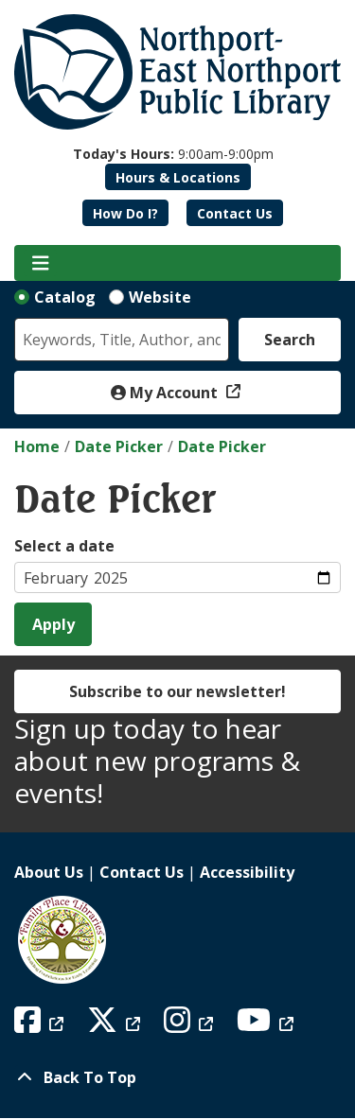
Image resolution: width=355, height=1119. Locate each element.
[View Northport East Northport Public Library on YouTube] (267, 1025)
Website (160, 297)
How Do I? (125, 213)
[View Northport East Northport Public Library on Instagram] (191, 1025)
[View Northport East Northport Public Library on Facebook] (41, 1025)
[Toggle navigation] (40, 263)
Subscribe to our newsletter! (177, 691)
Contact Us (235, 213)
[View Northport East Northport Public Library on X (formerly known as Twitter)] (116, 1025)
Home (37, 446)
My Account (166, 392)
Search (289, 339)
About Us (48, 872)
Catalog (65, 297)
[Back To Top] (177, 1077)
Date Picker (119, 446)
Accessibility (247, 872)
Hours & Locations (177, 177)
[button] (173, 154)
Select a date (64, 545)
